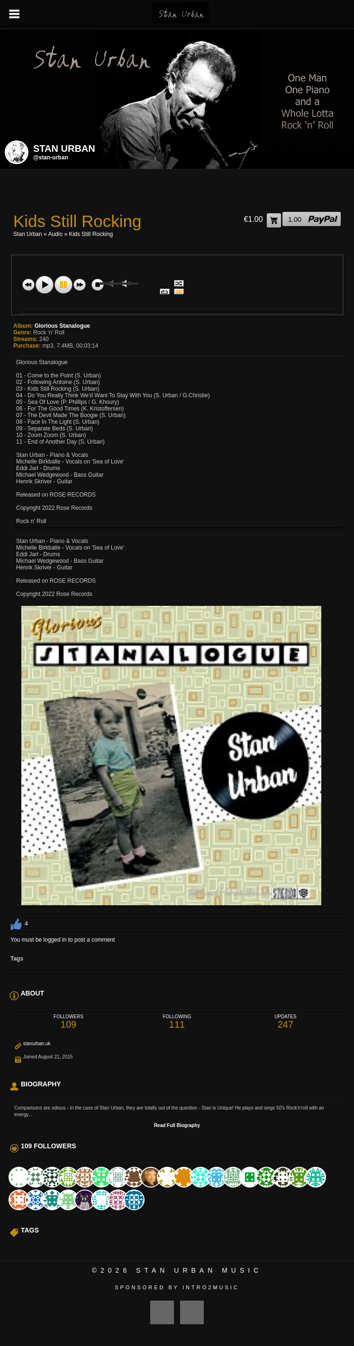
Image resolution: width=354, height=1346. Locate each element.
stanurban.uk (37, 1043)
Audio (55, 234)
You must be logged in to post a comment (62, 939)
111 (177, 1022)
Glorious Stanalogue (62, 326)
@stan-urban (50, 157)
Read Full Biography (177, 1125)
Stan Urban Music (199, 1270)
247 (285, 1022)
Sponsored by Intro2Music (177, 1287)
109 (68, 1022)
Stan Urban (27, 234)
